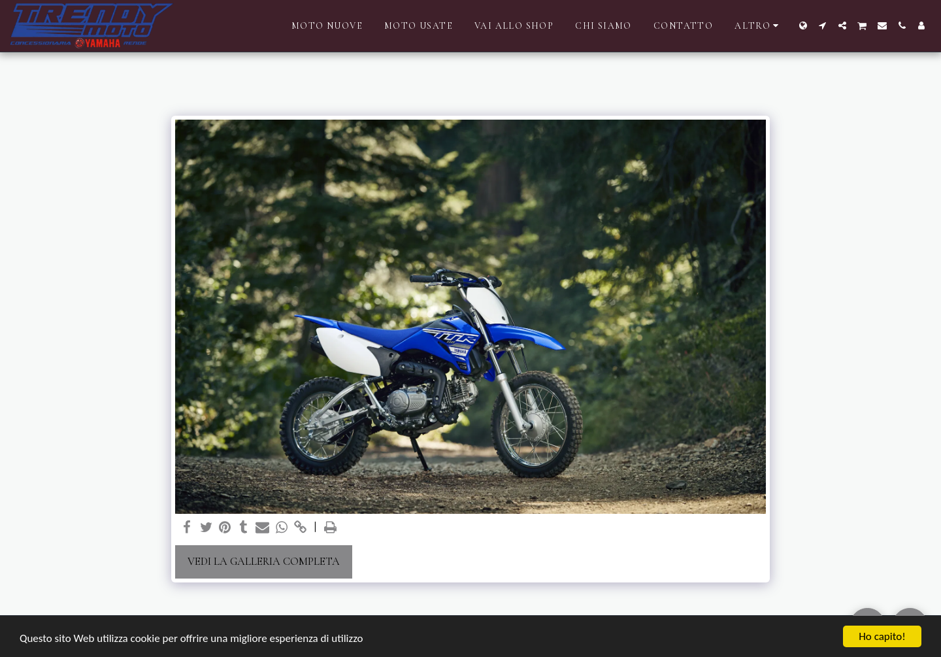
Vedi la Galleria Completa (264, 561)
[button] (823, 25)
